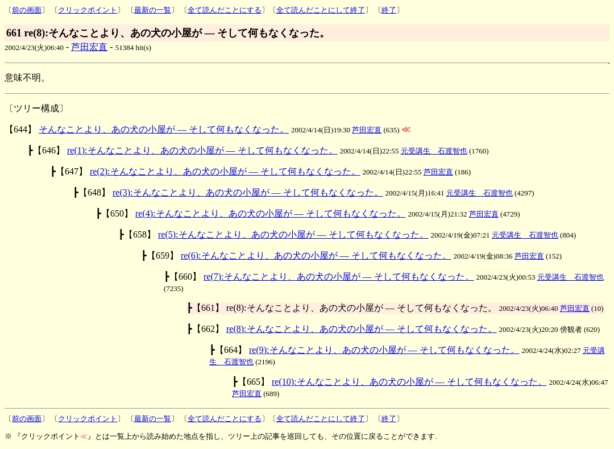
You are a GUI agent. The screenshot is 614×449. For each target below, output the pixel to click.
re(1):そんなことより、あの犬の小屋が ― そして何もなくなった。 (202, 150)
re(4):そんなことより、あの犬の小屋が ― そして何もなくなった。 (270, 213)
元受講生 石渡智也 (434, 151)
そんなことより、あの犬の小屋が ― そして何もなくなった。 (164, 129)
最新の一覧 (152, 10)
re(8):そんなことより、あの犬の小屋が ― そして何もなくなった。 (361, 329)
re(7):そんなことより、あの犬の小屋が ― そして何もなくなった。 (339, 276)
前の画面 (27, 10)
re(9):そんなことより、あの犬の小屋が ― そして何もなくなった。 (384, 350)
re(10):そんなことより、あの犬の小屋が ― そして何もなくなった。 (409, 381)
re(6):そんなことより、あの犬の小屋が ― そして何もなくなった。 (316, 255)
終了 (388, 10)
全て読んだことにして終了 (320, 10)
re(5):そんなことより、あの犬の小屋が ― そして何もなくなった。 (293, 234)
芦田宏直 (89, 47)
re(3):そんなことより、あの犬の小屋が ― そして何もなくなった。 (248, 192)
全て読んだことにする (225, 10)
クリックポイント (87, 10)
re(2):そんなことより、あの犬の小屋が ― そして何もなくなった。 (225, 171)
